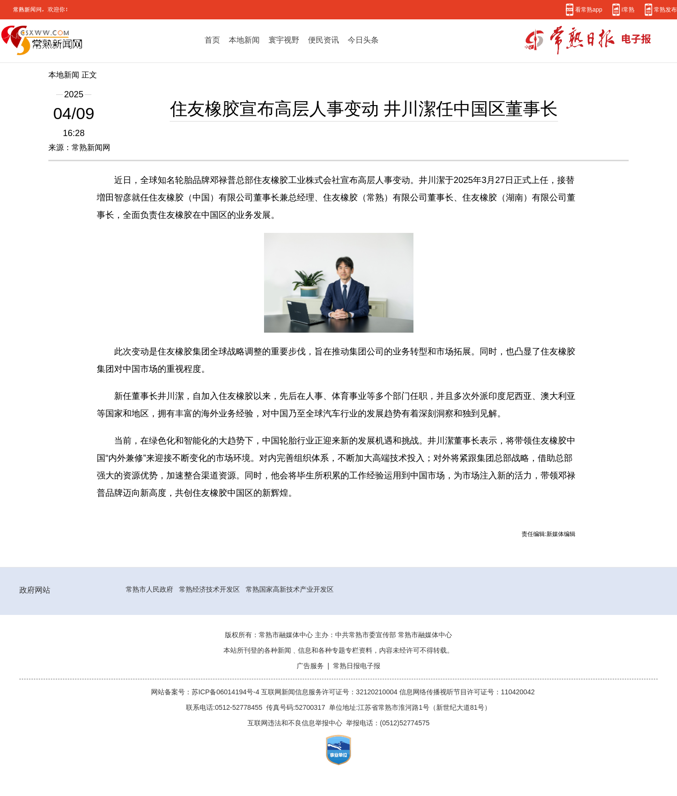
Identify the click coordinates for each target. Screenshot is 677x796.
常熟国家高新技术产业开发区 (290, 589)
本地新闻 (244, 40)
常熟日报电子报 (357, 665)
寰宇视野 (283, 40)
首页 (212, 40)
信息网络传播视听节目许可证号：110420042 (467, 692)
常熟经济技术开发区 (209, 589)
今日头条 (363, 40)
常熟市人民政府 (149, 589)
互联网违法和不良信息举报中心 (295, 722)
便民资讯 (323, 40)
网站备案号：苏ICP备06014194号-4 (206, 692)
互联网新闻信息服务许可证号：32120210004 (330, 692)
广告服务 (310, 665)
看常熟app (588, 9)
